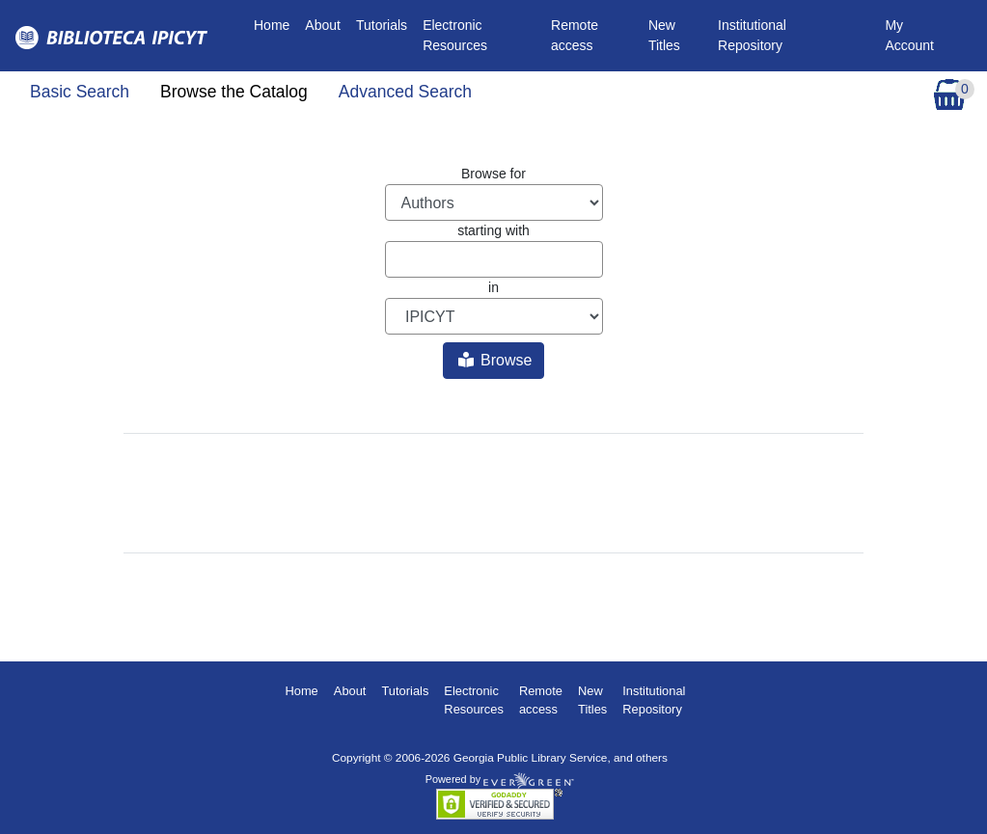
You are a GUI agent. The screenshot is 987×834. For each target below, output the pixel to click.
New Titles (664, 35)
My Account (909, 35)
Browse (495, 360)
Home (275, 23)
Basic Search (79, 91)
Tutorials (381, 25)
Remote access (574, 35)
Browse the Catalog (234, 91)
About (323, 25)
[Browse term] (494, 259)
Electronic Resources (455, 35)
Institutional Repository (752, 35)
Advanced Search (405, 91)
